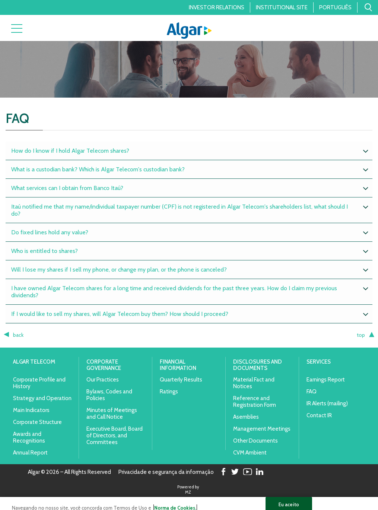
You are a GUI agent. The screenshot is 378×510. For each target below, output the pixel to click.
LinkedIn (259, 472)
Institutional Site (282, 7)
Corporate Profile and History (39, 383)
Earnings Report (325, 379)
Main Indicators (31, 410)
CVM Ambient (250, 452)
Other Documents (255, 440)
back (18, 335)
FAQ (311, 391)
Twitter (235, 472)
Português (335, 7)
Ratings (169, 391)
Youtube (247, 472)
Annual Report (30, 452)
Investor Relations (216, 7)
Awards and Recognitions (29, 437)
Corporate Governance (103, 364)
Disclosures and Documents (257, 364)
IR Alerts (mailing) (327, 403)
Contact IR (319, 415)
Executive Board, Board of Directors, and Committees (114, 435)
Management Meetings (261, 428)
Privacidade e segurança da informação (166, 472)
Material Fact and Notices (253, 383)
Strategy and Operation (42, 398)
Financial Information (178, 364)
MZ (188, 492)
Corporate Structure (37, 422)
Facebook (222, 472)
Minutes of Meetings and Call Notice (111, 413)
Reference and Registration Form (254, 401)
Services (318, 361)
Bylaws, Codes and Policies (109, 395)
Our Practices (102, 379)
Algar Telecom (34, 361)
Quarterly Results (181, 379)
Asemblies (246, 417)
